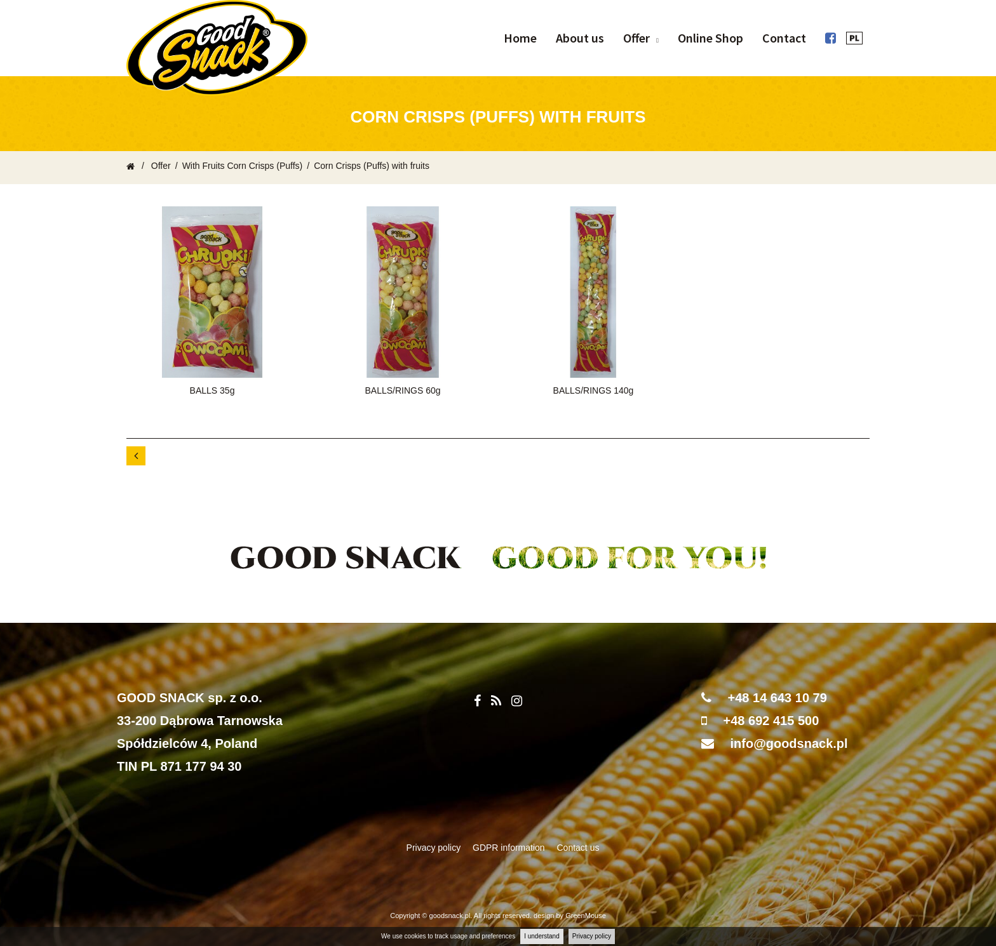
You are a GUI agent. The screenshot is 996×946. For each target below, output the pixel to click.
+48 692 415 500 (771, 721)
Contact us (578, 848)
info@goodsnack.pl (789, 743)
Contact (784, 38)
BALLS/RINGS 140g (593, 390)
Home (520, 38)
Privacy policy (591, 936)
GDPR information (510, 848)
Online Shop (710, 38)
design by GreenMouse (570, 915)
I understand (542, 936)
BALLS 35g (212, 390)
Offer (636, 38)
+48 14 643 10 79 (777, 698)
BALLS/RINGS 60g (402, 390)
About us (580, 38)
